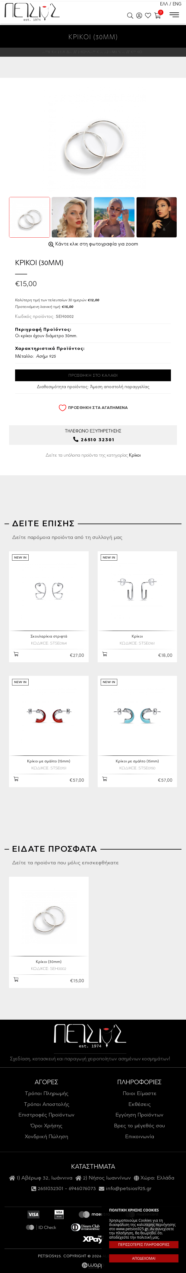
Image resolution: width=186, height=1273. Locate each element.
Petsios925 (32, 12)
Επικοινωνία (139, 1137)
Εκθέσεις (139, 1104)
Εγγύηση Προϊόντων (139, 1115)
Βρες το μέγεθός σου (139, 1126)
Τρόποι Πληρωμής (46, 1094)
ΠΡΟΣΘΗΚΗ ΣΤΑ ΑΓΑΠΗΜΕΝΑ (93, 408)
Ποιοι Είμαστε (139, 1094)
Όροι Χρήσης (46, 1126)
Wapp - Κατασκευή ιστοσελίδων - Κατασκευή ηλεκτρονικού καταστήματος (93, 1265)
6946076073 (82, 1189)
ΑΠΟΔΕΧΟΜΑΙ (143, 1258)
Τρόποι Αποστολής (46, 1104)
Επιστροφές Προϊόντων (46, 1115)
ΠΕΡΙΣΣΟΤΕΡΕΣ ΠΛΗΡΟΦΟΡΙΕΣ (143, 1244)
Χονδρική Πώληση (46, 1137)
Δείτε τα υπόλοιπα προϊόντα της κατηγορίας (93, 455)
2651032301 (50, 1189)
